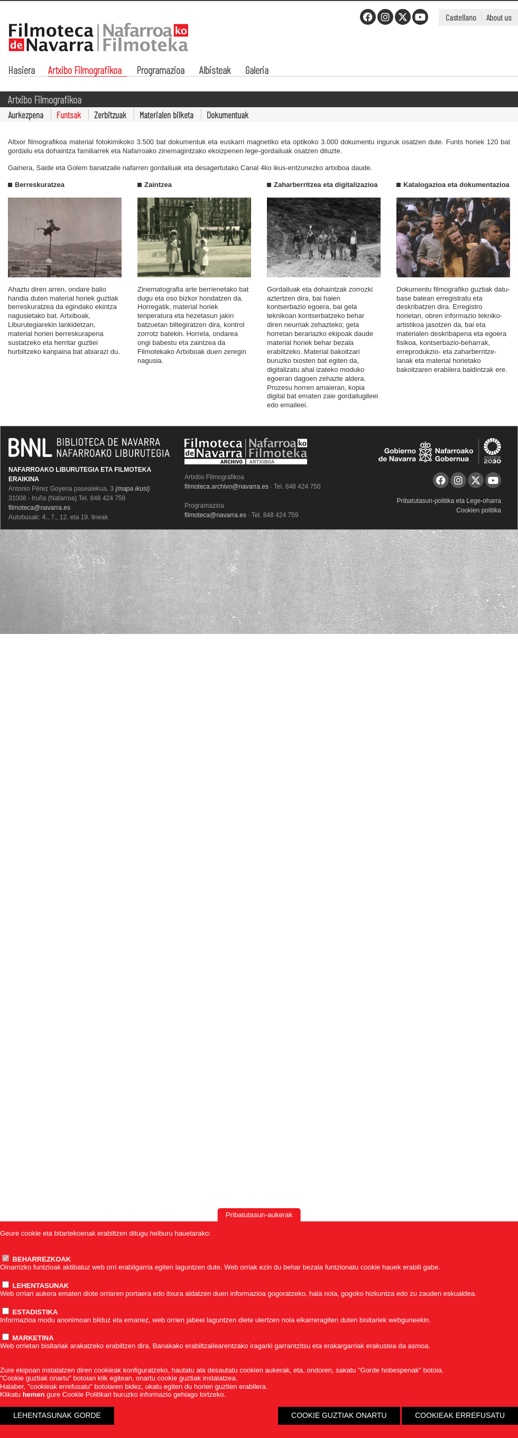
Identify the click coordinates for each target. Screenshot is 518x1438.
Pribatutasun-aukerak (259, 1215)
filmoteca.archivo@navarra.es (226, 486)
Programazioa (160, 71)
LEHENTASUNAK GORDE (57, 1415)
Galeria (257, 71)
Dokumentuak (227, 114)
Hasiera (21, 71)
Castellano (461, 17)
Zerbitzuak (110, 114)
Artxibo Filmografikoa (85, 71)
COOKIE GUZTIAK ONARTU (339, 1415)
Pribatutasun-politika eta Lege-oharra (449, 501)
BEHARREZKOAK (36, 1259)
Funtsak (69, 114)
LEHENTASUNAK (35, 1286)
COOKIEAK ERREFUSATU (460, 1415)
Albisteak (214, 71)
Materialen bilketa (166, 114)
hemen (34, 1394)
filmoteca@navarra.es (39, 507)
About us (498, 17)
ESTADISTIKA (30, 1312)
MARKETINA (28, 1338)
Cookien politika (478, 510)
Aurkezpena (25, 114)
